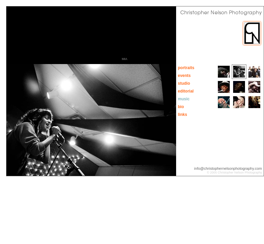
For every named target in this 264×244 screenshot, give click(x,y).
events (184, 75)
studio (184, 83)
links (182, 114)
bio (181, 106)
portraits (186, 67)
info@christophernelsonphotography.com (228, 168)
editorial (186, 91)
